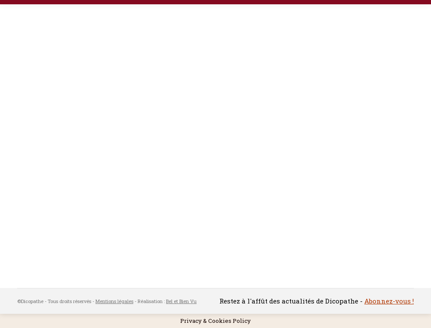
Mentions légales (114, 301)
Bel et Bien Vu (181, 301)
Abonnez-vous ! (389, 301)
